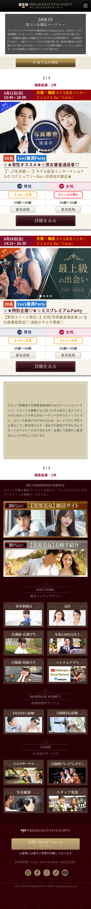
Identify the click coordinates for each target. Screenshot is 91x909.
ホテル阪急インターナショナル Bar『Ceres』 (61, 95)
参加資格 (23, 209)
